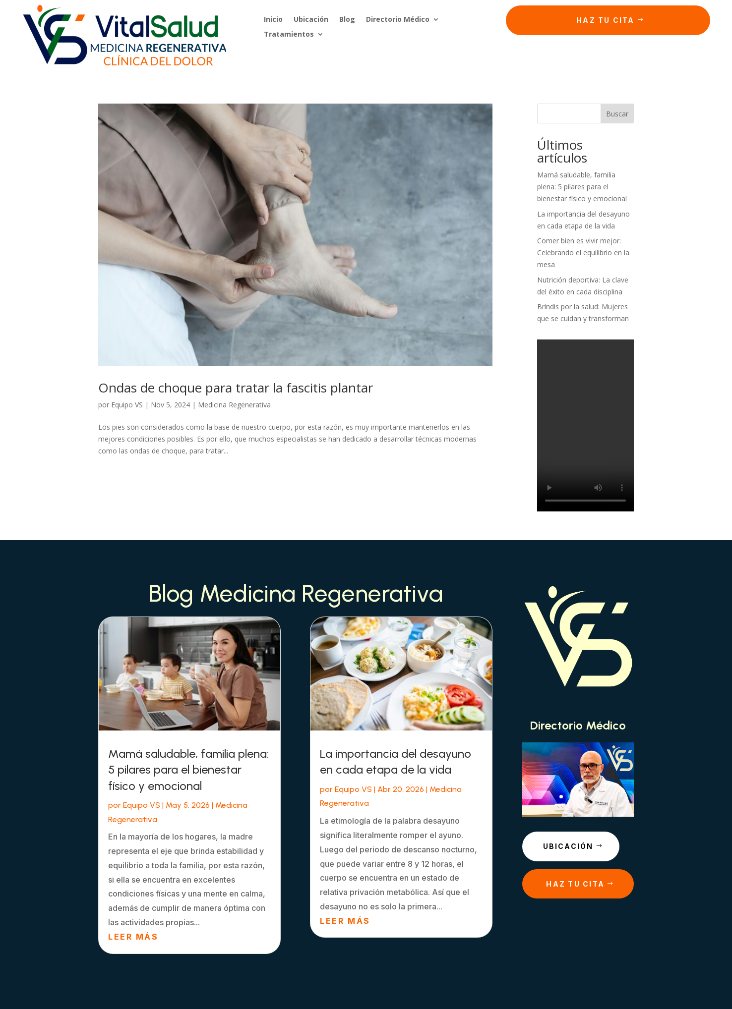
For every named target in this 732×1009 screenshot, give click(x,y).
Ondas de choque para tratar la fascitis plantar (235, 387)
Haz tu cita (605, 20)
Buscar (617, 113)
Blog (347, 20)
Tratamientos (289, 35)
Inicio (273, 20)
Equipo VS (127, 404)
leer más (133, 937)
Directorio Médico (397, 20)
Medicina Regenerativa (234, 404)
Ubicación (311, 20)
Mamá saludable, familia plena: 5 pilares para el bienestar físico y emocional (582, 186)
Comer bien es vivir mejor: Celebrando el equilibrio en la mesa (583, 252)
